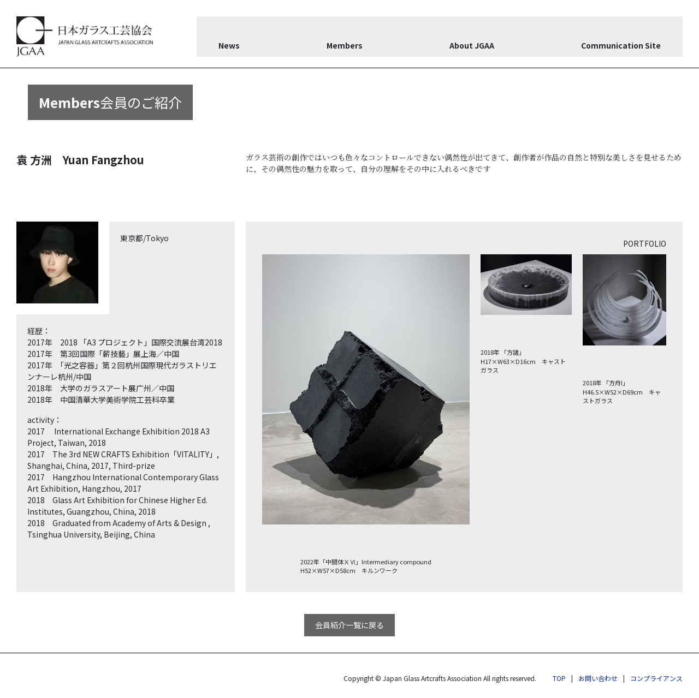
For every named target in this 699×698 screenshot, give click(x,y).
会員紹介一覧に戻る (349, 624)
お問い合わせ (598, 678)
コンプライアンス (656, 678)
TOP (559, 678)
